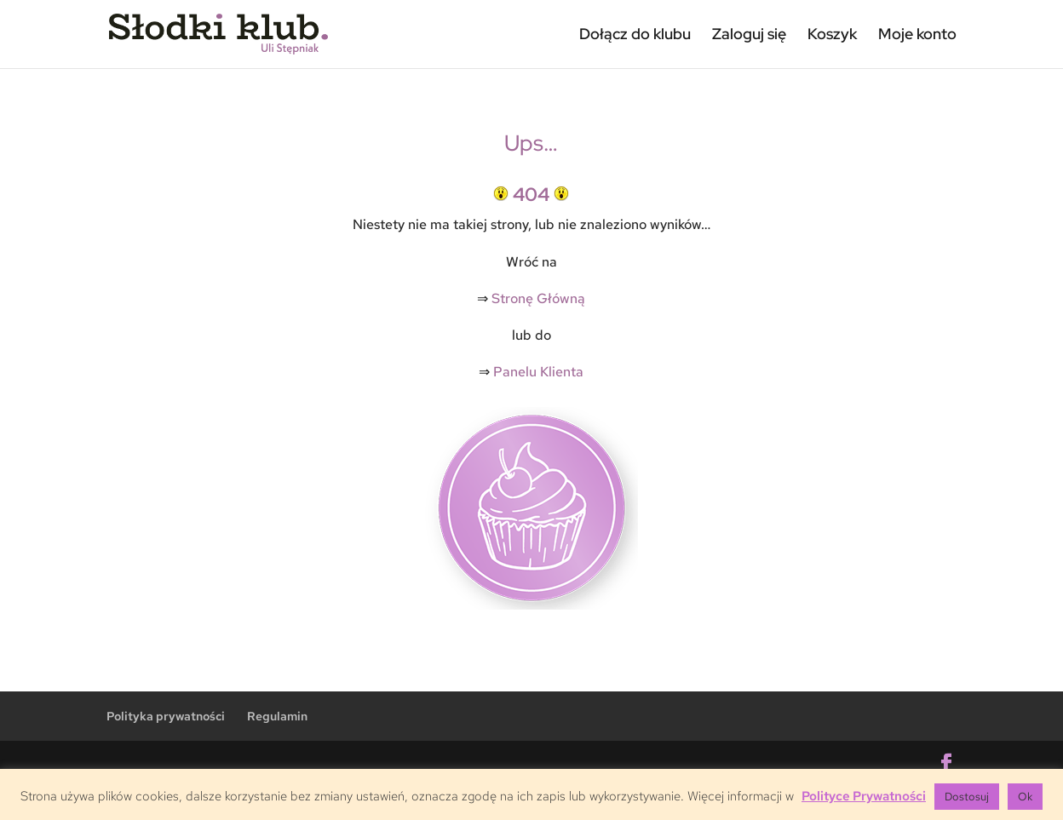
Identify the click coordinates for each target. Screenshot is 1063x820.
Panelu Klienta (538, 372)
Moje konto (917, 33)
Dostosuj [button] (967, 796)
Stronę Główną (538, 298)
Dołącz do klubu (635, 33)
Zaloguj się (749, 33)
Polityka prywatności (165, 716)
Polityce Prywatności (864, 796)
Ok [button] (1025, 796)
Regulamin (277, 716)
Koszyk (832, 33)
